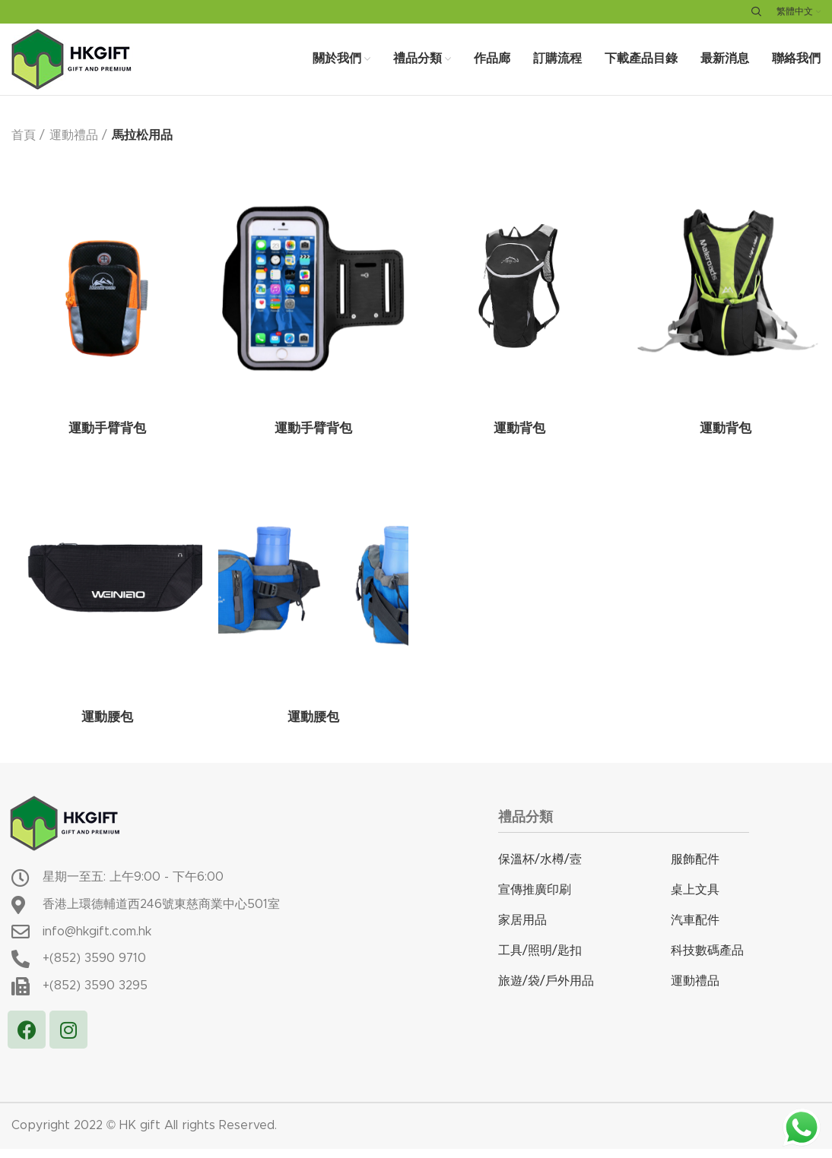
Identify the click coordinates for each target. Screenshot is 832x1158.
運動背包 (519, 440)
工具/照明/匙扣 (540, 960)
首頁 (23, 146)
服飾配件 (695, 869)
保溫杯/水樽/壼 (540, 869)
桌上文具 (695, 900)
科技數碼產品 (707, 960)
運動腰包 (107, 729)
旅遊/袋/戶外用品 (546, 991)
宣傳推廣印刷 (534, 900)
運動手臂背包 (107, 440)
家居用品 (522, 930)
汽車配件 (695, 930)
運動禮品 (73, 146)
